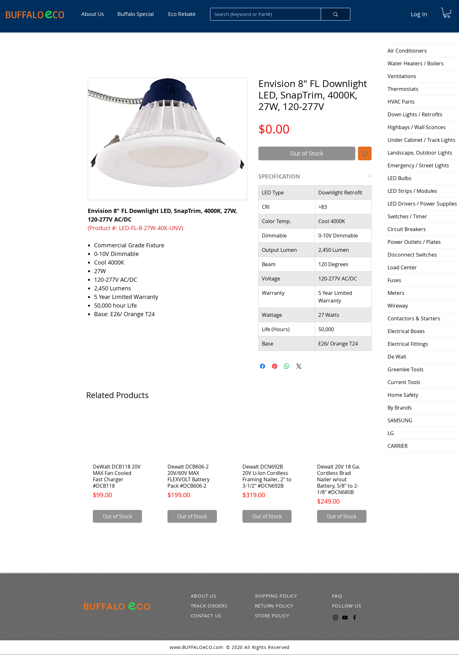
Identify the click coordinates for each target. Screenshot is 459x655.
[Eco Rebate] (181, 13)
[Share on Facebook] (262, 366)
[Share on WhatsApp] (287, 366)
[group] (229, 470)
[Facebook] (354, 617)
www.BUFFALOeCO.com (196, 647)
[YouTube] (345, 617)
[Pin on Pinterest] (274, 366)
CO (58, 14)
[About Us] (94, 13)
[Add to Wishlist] (365, 153)
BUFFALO (24, 14)
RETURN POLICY (274, 605)
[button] (447, 13)
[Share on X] (299, 366)
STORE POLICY (272, 615)
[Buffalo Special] (137, 13)
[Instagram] (335, 617)
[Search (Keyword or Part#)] (260, 14)
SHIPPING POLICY (276, 596)
